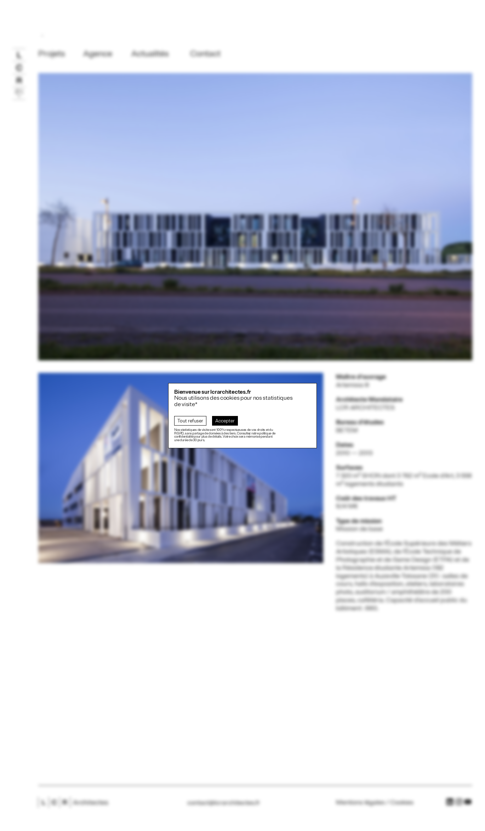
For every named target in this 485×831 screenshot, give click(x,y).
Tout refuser (190, 421)
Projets (51, 53)
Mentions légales (360, 802)
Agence (97, 53)
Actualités (150, 53)
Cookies (401, 802)
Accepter (225, 421)
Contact (205, 53)
